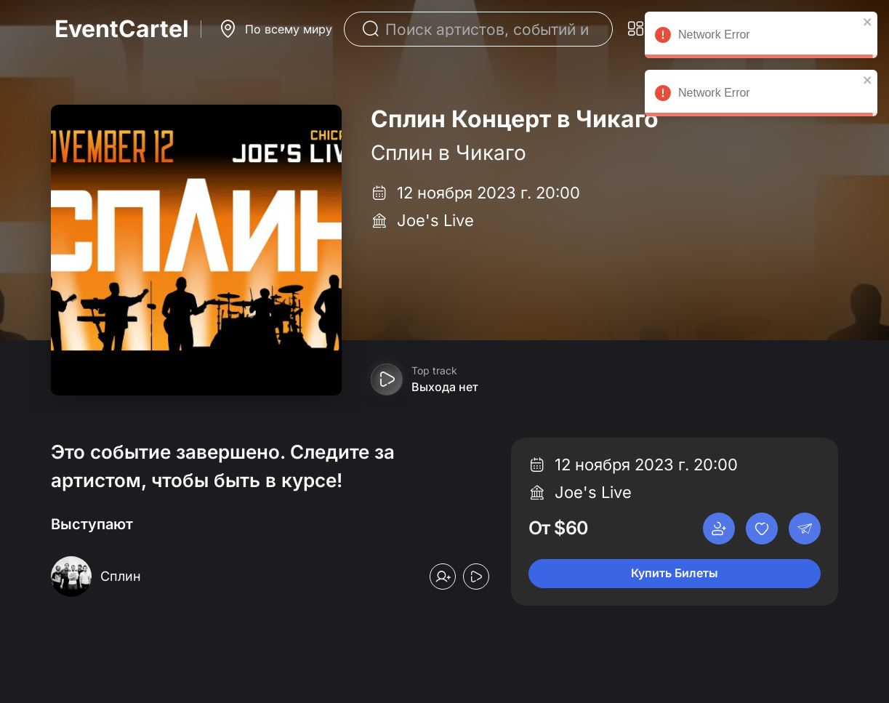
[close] (868, 22)
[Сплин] (120, 577)
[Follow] (443, 576)
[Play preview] (387, 379)
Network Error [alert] (761, 37)
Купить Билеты (674, 573)
